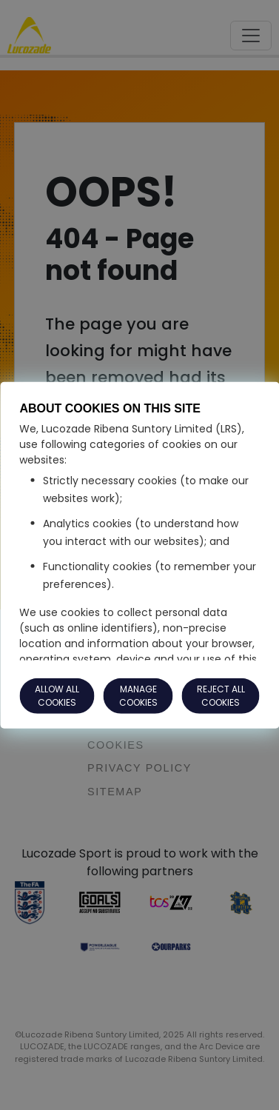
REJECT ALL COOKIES (221, 696)
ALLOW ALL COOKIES (57, 696)
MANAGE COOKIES (138, 696)
